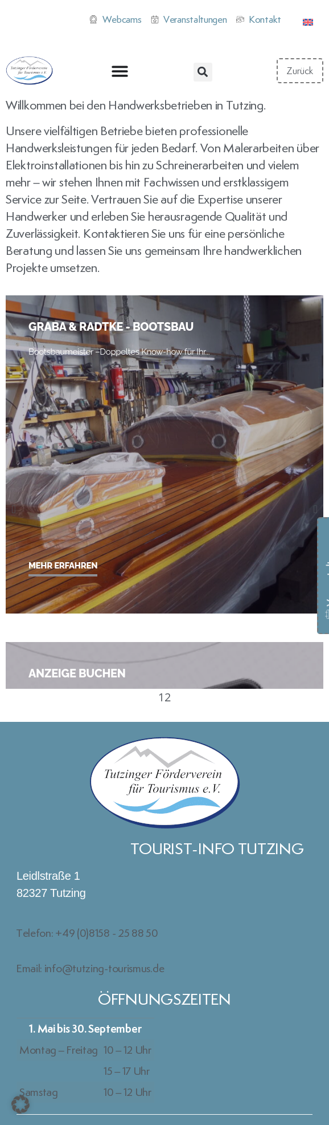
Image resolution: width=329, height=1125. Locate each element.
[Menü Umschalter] (120, 71)
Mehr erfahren (62, 566)
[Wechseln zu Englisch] (308, 20)
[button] (203, 72)
